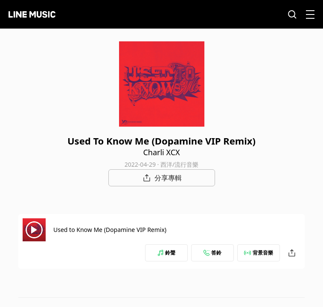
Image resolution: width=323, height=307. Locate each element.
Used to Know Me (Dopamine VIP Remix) (109, 230)
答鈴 (212, 252)
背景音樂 (258, 252)
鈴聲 (166, 252)
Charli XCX (161, 152)
